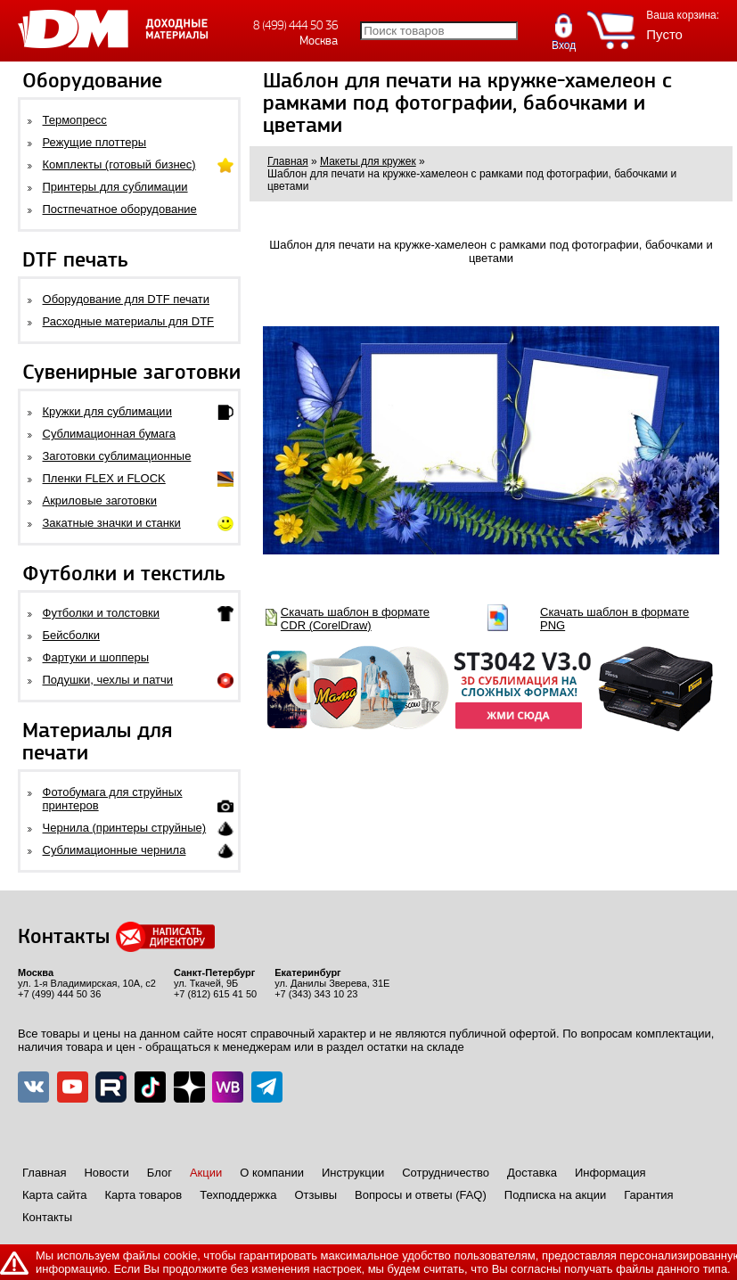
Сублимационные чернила (114, 850)
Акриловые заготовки (100, 500)
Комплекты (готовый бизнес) (119, 164)
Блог (159, 1172)
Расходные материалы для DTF (129, 321)
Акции (206, 1172)
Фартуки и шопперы (96, 657)
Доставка (532, 1172)
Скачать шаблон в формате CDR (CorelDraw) (355, 618)
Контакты (47, 1217)
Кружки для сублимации (107, 411)
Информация (610, 1172)
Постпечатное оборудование (120, 209)
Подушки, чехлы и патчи (108, 679)
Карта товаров (143, 1195)
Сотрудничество (445, 1172)
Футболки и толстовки (101, 612)
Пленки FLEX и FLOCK (104, 478)
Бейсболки (71, 635)
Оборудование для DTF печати (126, 299)
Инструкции (353, 1172)
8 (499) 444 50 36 (295, 25)
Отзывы (315, 1195)
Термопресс (75, 120)
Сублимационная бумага (109, 433)
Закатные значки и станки (112, 522)
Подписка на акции (555, 1195)
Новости (106, 1172)
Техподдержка (238, 1195)
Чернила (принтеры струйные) (125, 827)
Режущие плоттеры (95, 142)
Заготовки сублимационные (117, 456)
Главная (44, 1172)
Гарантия (648, 1195)
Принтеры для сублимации (115, 186)
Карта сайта (54, 1195)
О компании (272, 1172)
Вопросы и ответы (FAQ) (421, 1195)
